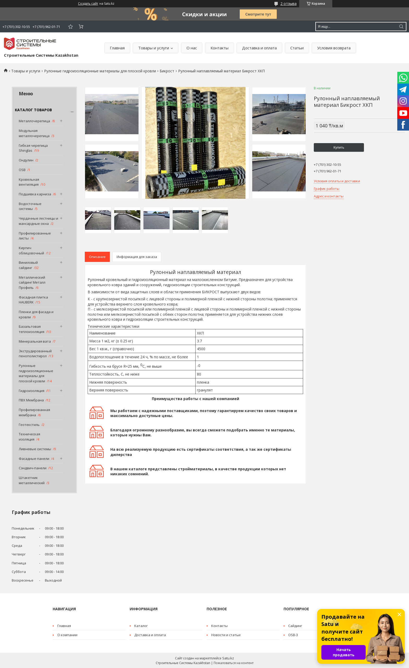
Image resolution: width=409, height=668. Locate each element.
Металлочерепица (34, 121)
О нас (192, 47)
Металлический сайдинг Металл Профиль (32, 282)
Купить (338, 147)
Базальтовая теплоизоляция (31, 329)
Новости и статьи (225, 634)
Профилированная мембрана (34, 412)
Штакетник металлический (32, 480)
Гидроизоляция (31, 390)
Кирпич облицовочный (31, 250)
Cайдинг (295, 625)
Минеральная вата (35, 341)
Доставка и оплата (259, 47)
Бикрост (167, 70)
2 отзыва (288, 3)
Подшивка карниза (35, 194)
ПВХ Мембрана (31, 400)
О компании (67, 634)
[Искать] (401, 26)
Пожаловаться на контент (234, 663)
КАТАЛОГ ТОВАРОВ (33, 109)
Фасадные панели (34, 458)
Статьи (297, 47)
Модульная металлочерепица (34, 133)
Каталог (141, 625)
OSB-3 (293, 634)
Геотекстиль (29, 424)
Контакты (219, 47)
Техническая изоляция (29, 437)
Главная (117, 47)
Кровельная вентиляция (29, 182)
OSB (22, 169)
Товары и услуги (153, 47)
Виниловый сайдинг (28, 265)
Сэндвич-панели (32, 468)
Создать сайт (88, 3)
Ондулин (26, 160)
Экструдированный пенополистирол (35, 354)
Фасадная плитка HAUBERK (33, 300)
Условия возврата (334, 47)
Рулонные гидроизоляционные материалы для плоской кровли (100, 70)
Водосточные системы (30, 206)
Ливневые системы (35, 449)
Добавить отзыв (70, 26)
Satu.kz (228, 658)
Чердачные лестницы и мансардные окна (38, 221)
